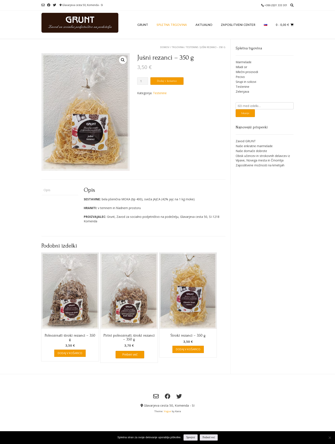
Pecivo (240, 77)
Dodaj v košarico (167, 80)
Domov (164, 47)
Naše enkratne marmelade (254, 146)
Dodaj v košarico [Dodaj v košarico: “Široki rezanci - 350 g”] (188, 349)
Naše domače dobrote (251, 151)
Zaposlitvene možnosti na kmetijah (260, 165)
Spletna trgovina (172, 24)
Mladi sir (241, 67)
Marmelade (243, 62)
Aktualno (203, 24)
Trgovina (178, 47)
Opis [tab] (47, 190)
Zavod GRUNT (246, 141)
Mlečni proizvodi (247, 72)
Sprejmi (190, 437)
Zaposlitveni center (238, 24)
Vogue (167, 411)
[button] (123, 60)
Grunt (142, 24)
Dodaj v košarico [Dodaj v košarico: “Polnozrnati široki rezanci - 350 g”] (70, 353)
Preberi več (209, 437)
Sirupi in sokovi (246, 82)
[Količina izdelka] (142, 81)
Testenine (192, 47)
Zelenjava (242, 91)
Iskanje (245, 113)
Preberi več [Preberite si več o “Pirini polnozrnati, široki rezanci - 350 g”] (130, 354)
